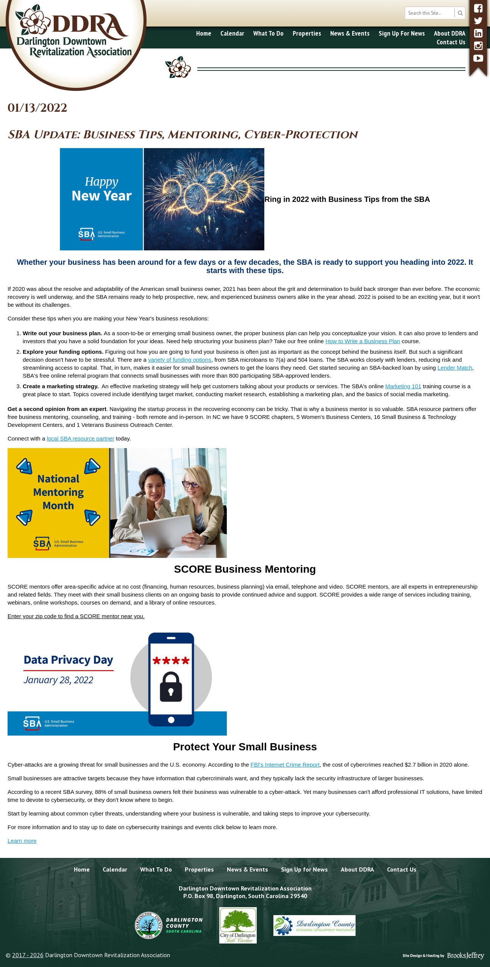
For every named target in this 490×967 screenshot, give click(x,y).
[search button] (459, 13)
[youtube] (478, 58)
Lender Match (454, 367)
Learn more (22, 840)
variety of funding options (179, 359)
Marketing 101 (403, 386)
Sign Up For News (402, 33)
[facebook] (478, 8)
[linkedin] (478, 33)
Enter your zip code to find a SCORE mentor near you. (76, 616)
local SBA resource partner (80, 438)
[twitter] (478, 20)
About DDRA (449, 33)
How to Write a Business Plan (362, 341)
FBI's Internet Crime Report (285, 764)
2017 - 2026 (28, 955)
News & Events (350, 33)
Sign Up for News (304, 869)
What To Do (268, 33)
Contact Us (451, 41)
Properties (307, 33)
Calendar (232, 33)
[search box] (435, 12)
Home (203, 33)
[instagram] (478, 45)
